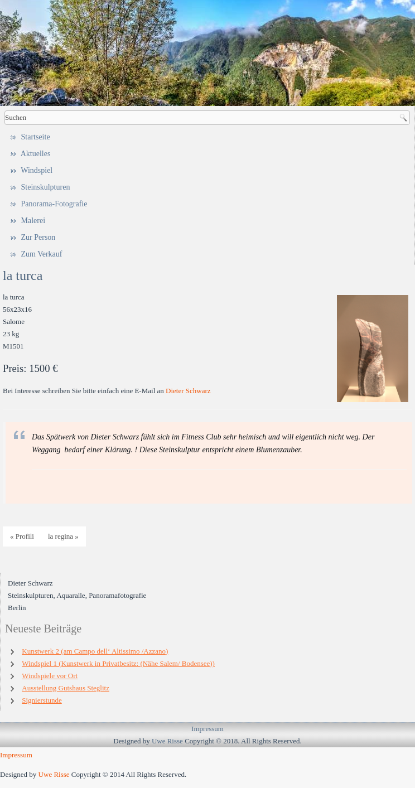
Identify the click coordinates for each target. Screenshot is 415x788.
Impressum (207, 728)
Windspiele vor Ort (50, 675)
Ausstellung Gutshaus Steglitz (65, 688)
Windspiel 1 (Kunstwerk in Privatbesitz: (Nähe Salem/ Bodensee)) (118, 663)
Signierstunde (42, 700)
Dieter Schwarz (188, 390)
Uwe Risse (167, 741)
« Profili (22, 536)
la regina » (63, 536)
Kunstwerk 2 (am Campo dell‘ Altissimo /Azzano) (95, 651)
